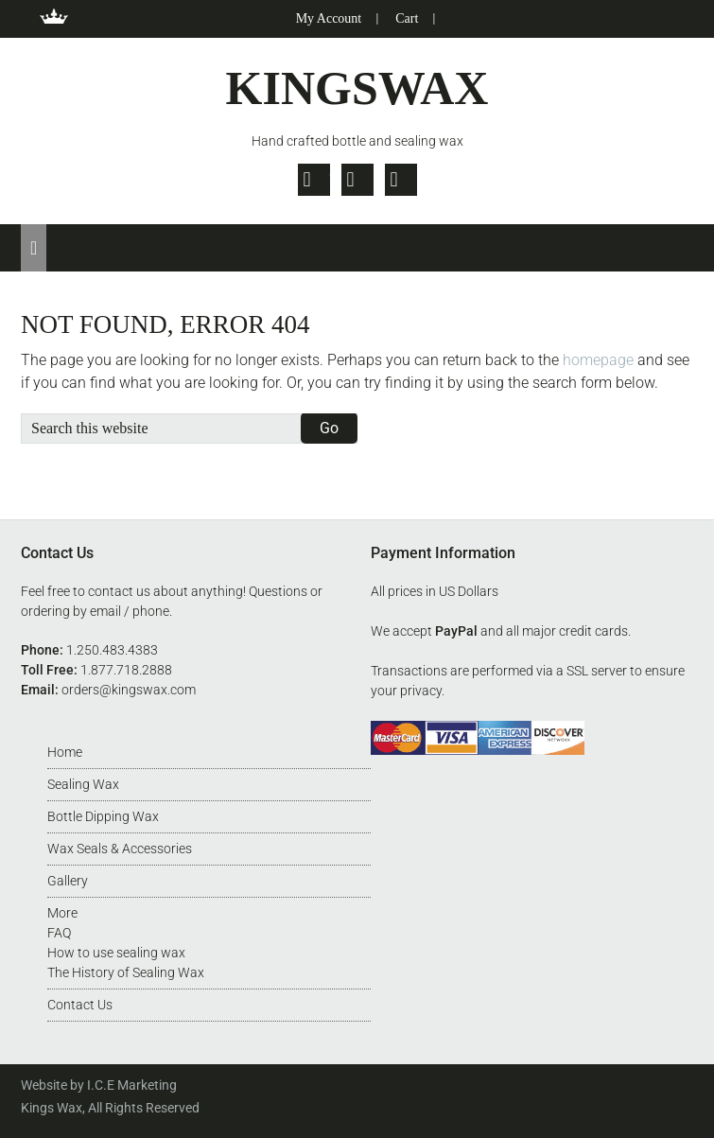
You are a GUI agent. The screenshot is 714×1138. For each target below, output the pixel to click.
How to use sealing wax (116, 952)
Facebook (357, 180)
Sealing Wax (83, 784)
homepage (598, 360)
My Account (329, 18)
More (62, 912)
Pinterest (401, 180)
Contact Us (80, 1004)
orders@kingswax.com (128, 689)
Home (64, 752)
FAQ (59, 932)
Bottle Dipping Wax (103, 816)
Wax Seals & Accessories (119, 848)
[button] (33, 247)
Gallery (67, 880)
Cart (406, 18)
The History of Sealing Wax (125, 972)
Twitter (314, 180)
